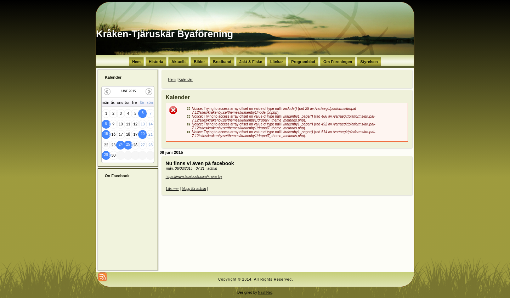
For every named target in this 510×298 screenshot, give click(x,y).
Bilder (199, 62)
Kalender (185, 79)
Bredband (222, 62)
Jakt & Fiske (250, 62)
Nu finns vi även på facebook (200, 163)
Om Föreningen (337, 62)
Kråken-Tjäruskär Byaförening (164, 34)
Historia (156, 62)
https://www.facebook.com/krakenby (194, 177)
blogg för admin (194, 189)
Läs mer (172, 189)
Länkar (276, 62)
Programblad (303, 62)
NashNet (265, 292)
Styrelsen (369, 62)
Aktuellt (178, 62)
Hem (136, 62)
